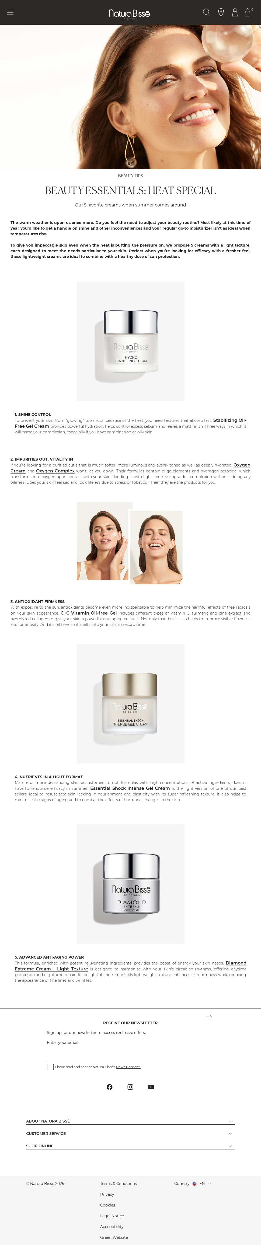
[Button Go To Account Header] (235, 12)
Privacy (107, 1194)
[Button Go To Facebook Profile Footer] (110, 1087)
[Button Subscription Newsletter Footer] (209, 1017)
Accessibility (112, 1226)
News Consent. (128, 1067)
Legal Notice (112, 1216)
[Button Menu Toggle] (10, 12)
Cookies (107, 1205)
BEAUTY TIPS (130, 175)
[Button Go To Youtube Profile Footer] (151, 1087)
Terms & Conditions (118, 1183)
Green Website (114, 1237)
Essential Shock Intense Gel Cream (130, 788)
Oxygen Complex (55, 471)
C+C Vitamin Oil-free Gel (89, 613)
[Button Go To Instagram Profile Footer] (130, 1087)
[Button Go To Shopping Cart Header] (249, 12)
